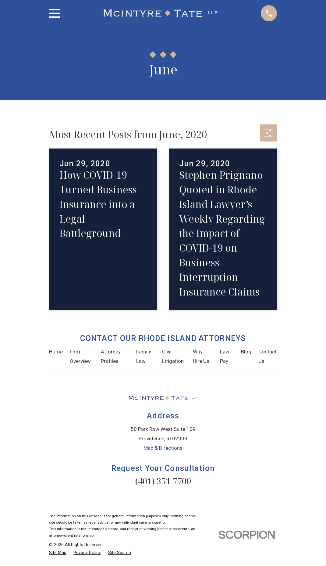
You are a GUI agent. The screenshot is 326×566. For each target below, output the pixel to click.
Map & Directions (163, 448)
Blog (246, 352)
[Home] (161, 13)
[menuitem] (57, 553)
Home (56, 352)
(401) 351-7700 (163, 481)
